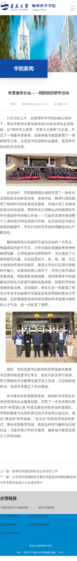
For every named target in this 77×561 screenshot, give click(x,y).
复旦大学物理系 (9, 524)
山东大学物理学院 (10, 533)
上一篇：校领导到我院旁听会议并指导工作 (29, 471)
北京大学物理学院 (10, 516)
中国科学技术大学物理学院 (14, 507)
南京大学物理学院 (38, 516)
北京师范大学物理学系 (38, 524)
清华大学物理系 (46, 507)
